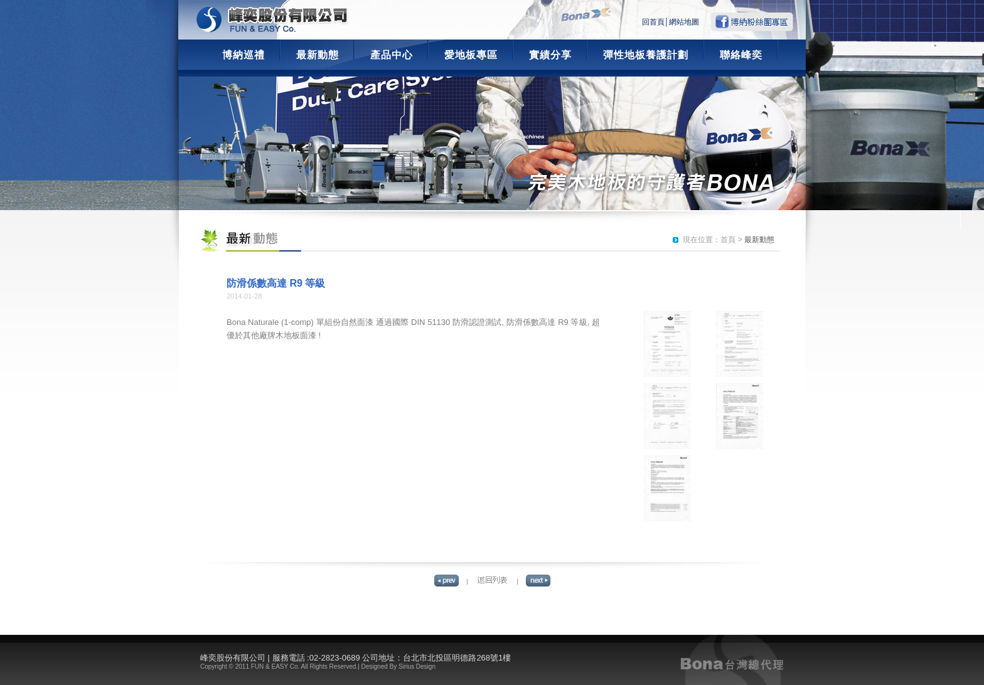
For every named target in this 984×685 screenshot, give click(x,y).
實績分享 (550, 55)
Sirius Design (417, 666)
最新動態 (317, 55)
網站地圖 (684, 22)
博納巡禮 (243, 55)
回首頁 (653, 22)
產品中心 (391, 55)
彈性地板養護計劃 (645, 55)
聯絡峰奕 (741, 55)
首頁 (727, 239)
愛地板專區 (471, 55)
